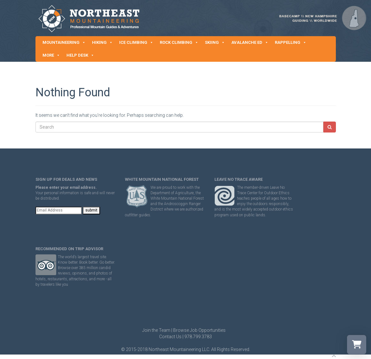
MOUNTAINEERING (64, 42)
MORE (51, 55)
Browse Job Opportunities (199, 330)
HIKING (102, 42)
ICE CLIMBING (136, 42)
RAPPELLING (290, 42)
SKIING (215, 42)
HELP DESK (80, 55)
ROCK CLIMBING (179, 42)
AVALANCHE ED (249, 42)
